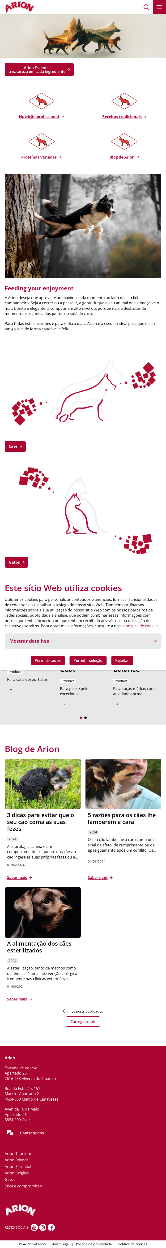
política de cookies (142, 625)
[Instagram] (43, 1227)
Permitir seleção (87, 660)
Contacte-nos (32, 1133)
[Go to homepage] (19, 7)
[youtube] (34, 1227)
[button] (146, 7)
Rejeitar (122, 660)
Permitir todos (48, 660)
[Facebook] (51, 1227)
